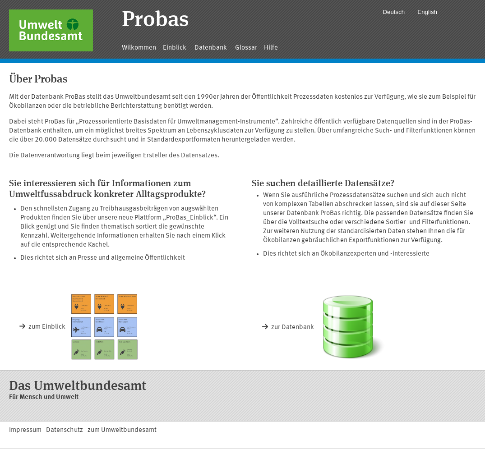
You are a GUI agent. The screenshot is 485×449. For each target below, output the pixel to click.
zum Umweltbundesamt (122, 430)
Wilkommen (139, 48)
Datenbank (211, 48)
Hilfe (271, 48)
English (427, 12)
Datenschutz (64, 430)
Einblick (175, 48)
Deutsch (394, 12)
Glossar (246, 48)
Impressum (25, 430)
